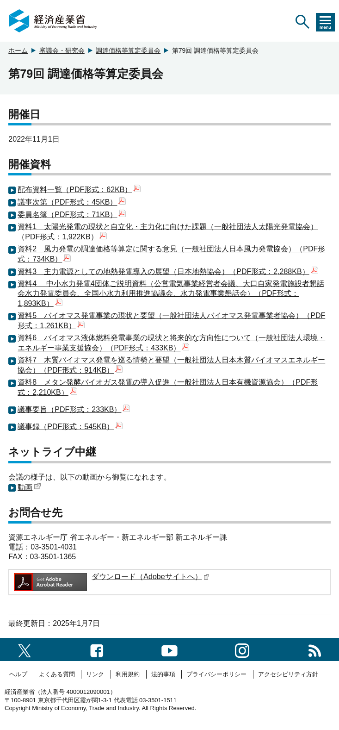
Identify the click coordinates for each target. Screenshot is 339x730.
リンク (95, 674)
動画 (29, 487)
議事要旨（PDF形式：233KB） (74, 409)
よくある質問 (57, 674)
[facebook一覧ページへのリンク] (97, 649)
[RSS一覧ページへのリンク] (315, 649)
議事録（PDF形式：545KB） (70, 427)
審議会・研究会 (62, 50)
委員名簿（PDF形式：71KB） (72, 214)
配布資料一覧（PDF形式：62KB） (79, 189)
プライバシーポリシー (216, 674)
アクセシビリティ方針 (288, 674)
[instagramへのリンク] (242, 649)
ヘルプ (18, 674)
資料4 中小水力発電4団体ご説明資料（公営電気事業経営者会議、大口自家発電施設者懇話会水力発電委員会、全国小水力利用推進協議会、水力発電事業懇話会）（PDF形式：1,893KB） (171, 293)
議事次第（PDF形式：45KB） (72, 202)
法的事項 (163, 674)
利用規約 (128, 674)
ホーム (18, 50)
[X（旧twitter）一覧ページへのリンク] (24, 649)
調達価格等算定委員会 (128, 50)
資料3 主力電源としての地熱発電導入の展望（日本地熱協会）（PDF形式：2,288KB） (168, 271)
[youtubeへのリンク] (169, 649)
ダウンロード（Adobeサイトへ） (150, 576)
